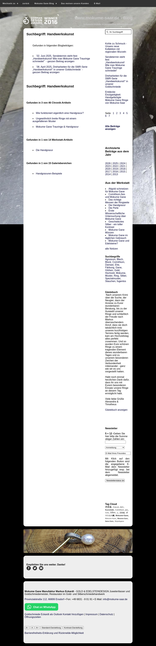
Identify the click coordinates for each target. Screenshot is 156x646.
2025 (115, 163)
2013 (115, 174)
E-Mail (97, 3)
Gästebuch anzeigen (116, 410)
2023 (108, 166)
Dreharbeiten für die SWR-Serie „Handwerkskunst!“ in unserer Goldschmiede (116, 81)
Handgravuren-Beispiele (49, 173)
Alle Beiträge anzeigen (112, 127)
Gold (117, 270)
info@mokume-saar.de (115, 599)
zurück (25, 3)
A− (27, 628)
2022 (115, 166)
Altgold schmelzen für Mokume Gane (116, 190)
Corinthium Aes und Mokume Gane (115, 195)
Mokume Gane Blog (44, 3)
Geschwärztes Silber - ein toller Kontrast (114, 224)
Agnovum (110, 259)
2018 (122, 169)
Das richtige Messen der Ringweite (117, 201)
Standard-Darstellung (51, 628)
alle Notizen (111, 248)
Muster (108, 275)
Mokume (120, 273)
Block (108, 262)
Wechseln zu (9, 3)
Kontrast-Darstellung (73, 628)
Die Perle (113, 208)
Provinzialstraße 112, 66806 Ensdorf (44, 599)
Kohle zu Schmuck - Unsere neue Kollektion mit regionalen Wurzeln (116, 47)
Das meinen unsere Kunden (75, 3)
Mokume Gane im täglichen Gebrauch (116, 236)
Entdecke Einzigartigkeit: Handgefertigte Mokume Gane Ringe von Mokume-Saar (116, 97)
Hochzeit (110, 273)
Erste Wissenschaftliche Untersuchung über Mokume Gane (115, 214)
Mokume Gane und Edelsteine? (117, 242)
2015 (122, 171)
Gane (119, 267)
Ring (116, 275)
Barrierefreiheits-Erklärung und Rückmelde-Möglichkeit (54, 633)
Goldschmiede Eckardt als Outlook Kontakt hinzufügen (54, 614)
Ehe (117, 264)
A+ (37, 628)
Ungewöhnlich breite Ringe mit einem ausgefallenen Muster (54, 120)
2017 (108, 171)
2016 (115, 171)
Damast (109, 264)
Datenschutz (106, 614)
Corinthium (118, 262)
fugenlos (121, 281)
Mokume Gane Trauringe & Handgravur (57, 126)
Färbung (109, 267)
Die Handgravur (44, 150)
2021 (122, 166)
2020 (108, 169)
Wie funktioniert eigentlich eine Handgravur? (60, 113)
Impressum (92, 614)
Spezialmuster (113, 278)
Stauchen (110, 281)
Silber (123, 275)
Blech (120, 259)
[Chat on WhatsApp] (41, 609)
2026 (108, 163)
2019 (115, 169)
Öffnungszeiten (33, 617)
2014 (108, 174)
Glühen (109, 270)
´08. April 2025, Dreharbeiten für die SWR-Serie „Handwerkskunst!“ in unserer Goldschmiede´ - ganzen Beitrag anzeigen (60, 70)
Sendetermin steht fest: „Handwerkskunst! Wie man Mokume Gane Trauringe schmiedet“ (115, 64)
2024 (122, 163)
